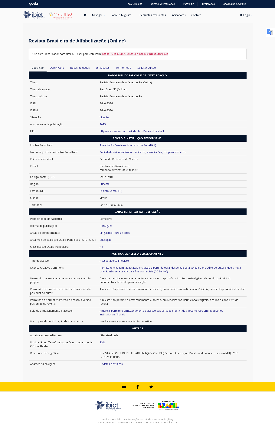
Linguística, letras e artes (115, 232)
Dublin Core (57, 67)
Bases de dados (80, 67)
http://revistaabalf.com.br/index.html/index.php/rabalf (132, 131)
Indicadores (179, 15)
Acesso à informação (163, 4)
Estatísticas (103, 67)
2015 (103, 124)
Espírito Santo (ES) (111, 191)
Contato (196, 15)
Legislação (208, 4)
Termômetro (123, 67)
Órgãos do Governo (234, 4)
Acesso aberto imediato (114, 260)
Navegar (98, 15)
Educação (106, 239)
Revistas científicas (111, 364)
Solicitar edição (146, 67)
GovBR (34, 4)
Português (106, 226)
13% (102, 342)
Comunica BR (135, 4)
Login (246, 15)
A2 (101, 246)
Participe (188, 4)
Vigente (104, 117)
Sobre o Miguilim (122, 15)
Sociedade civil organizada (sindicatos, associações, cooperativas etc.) (142, 152)
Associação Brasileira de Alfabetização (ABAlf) (128, 145)
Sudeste (105, 184)
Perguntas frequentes (152, 15)
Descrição (37, 67)
